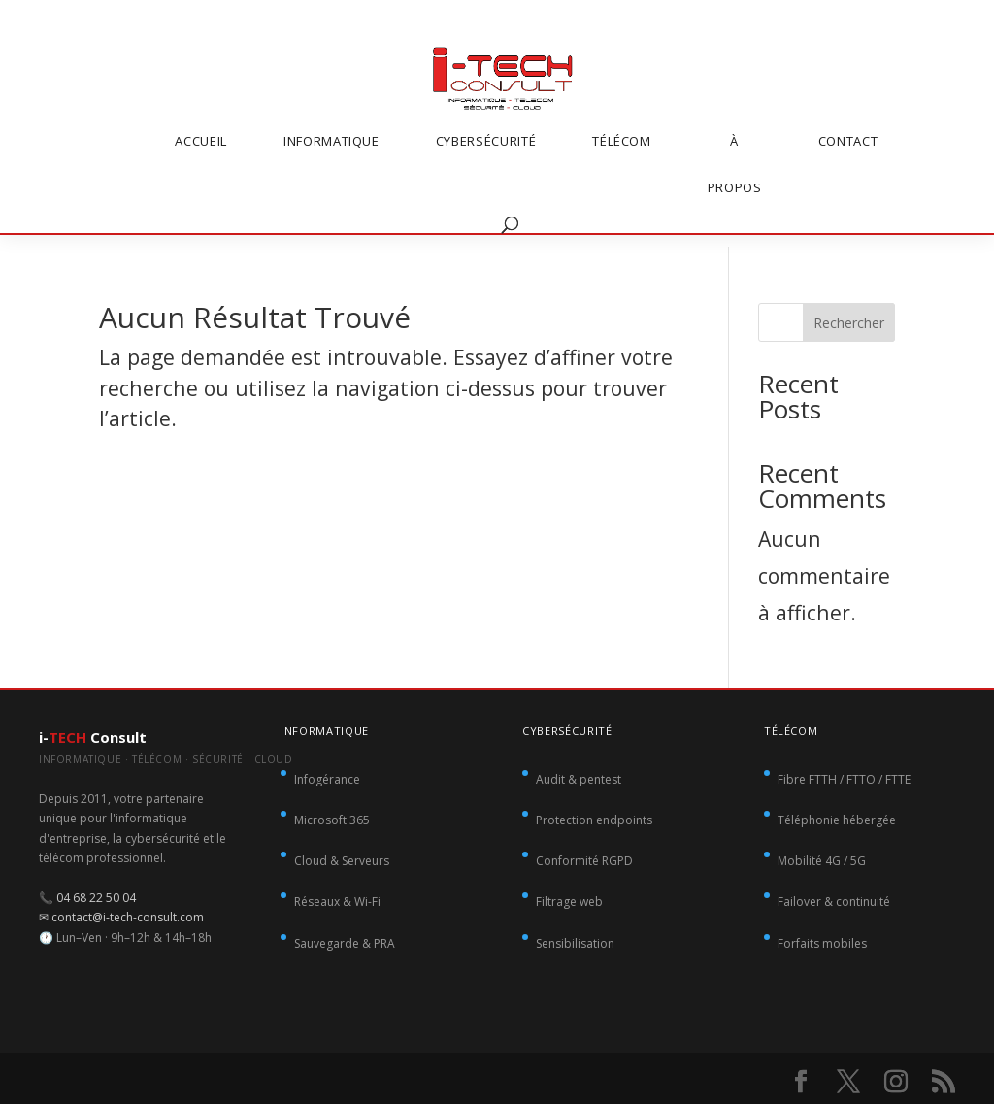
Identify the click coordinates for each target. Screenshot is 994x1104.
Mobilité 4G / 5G (822, 861)
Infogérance (327, 779)
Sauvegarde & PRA (344, 943)
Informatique (331, 141)
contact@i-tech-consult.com (127, 917)
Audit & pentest (578, 779)
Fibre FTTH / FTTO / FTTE (844, 779)
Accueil (201, 141)
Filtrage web (569, 901)
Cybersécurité (486, 141)
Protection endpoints (594, 820)
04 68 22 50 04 (96, 897)
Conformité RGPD (584, 861)
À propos (735, 164)
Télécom (621, 141)
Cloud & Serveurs (341, 861)
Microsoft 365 (332, 820)
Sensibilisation (575, 943)
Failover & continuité (834, 901)
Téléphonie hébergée (837, 820)
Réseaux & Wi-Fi (337, 901)
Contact (848, 141)
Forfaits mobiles (822, 943)
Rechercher (848, 323)
